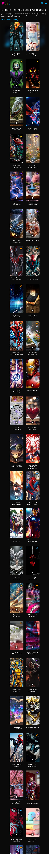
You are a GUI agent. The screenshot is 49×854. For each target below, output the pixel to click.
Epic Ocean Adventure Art (17, 241)
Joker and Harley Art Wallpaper (16, 540)
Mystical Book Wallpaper (32, 316)
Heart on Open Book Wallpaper (32, 428)
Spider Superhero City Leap (16, 765)
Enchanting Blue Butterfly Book (32, 765)
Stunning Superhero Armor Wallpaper (32, 391)
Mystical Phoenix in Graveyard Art (16, 578)
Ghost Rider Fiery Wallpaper (16, 54)
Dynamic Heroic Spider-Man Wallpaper (16, 353)
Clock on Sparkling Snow (16, 428)
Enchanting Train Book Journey (16, 129)
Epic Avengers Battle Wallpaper (16, 391)
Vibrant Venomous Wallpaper (32, 91)
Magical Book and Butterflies (32, 353)
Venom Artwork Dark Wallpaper (32, 690)
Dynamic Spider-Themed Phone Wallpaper (32, 466)
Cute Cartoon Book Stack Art (32, 840)
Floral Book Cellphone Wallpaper (16, 653)
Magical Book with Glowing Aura (16, 316)
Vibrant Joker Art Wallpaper (16, 91)
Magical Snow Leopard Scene (16, 203)
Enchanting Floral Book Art (16, 166)
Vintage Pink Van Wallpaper (16, 802)
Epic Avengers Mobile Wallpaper (16, 503)
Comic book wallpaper (9, 19)
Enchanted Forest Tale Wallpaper (32, 203)
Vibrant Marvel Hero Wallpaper (32, 615)
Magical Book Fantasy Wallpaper (16, 465)
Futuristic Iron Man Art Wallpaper (32, 802)
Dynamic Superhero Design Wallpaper (16, 278)
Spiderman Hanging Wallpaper (32, 578)
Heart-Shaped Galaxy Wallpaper (16, 728)
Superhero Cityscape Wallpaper (32, 278)
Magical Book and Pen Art (17, 615)
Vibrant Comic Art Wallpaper (16, 690)
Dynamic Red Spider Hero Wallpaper (16, 840)
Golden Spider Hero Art (32, 727)
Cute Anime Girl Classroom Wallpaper (32, 54)
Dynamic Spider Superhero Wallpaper (33, 503)
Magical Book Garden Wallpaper (32, 166)
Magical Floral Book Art (32, 240)
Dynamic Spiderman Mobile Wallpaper (32, 653)
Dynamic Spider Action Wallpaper (32, 129)
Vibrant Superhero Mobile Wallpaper (32, 540)
